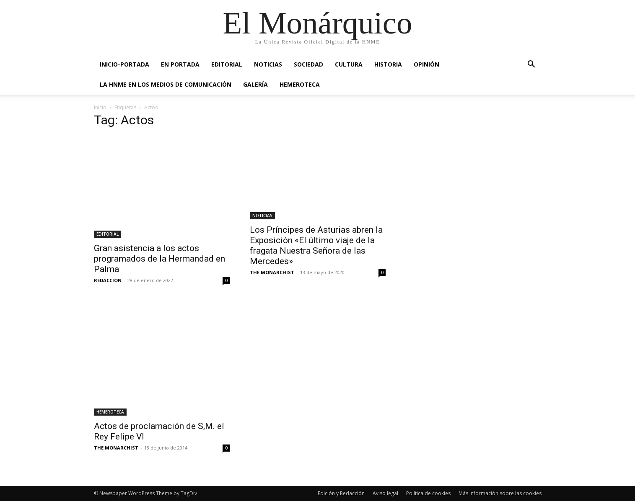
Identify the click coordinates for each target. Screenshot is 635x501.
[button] (531, 65)
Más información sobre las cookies (500, 493)
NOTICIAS (268, 64)
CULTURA (349, 64)
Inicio (100, 107)
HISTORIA (388, 64)
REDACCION (108, 280)
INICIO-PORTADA (124, 64)
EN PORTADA (180, 64)
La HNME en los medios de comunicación (165, 84)
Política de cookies (428, 493)
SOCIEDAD (308, 64)
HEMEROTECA (300, 84)
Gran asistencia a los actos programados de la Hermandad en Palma (159, 258)
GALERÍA (255, 84)
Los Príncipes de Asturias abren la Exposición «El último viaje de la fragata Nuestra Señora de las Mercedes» (316, 245)
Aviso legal (385, 493)
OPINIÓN (426, 64)
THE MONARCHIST (272, 272)
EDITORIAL (226, 64)
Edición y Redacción (341, 493)
